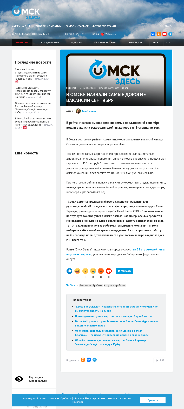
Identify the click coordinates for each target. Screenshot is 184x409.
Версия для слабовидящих (38, 379)
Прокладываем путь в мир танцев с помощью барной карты (113, 316)
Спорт (156, 42)
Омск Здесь (26, 12)
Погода (69, 34)
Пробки (95, 34)
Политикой (78, 401)
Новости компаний (48, 26)
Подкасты (76, 42)
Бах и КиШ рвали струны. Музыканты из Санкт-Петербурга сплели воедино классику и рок (31, 74)
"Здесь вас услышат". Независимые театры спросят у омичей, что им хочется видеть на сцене (33, 92)
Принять (153, 400)
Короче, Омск (136, 42)
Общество (22, 42)
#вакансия (85, 285)
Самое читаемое (77, 26)
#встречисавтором (105, 42)
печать (125, 87)
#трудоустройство (115, 285)
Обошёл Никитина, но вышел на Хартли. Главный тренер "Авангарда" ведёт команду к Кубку (33, 107)
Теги (72, 285)
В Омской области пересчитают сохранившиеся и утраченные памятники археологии (33, 121)
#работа (97, 285)
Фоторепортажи (104, 26)
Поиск (166, 26)
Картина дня (21, 26)
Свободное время (49, 42)
